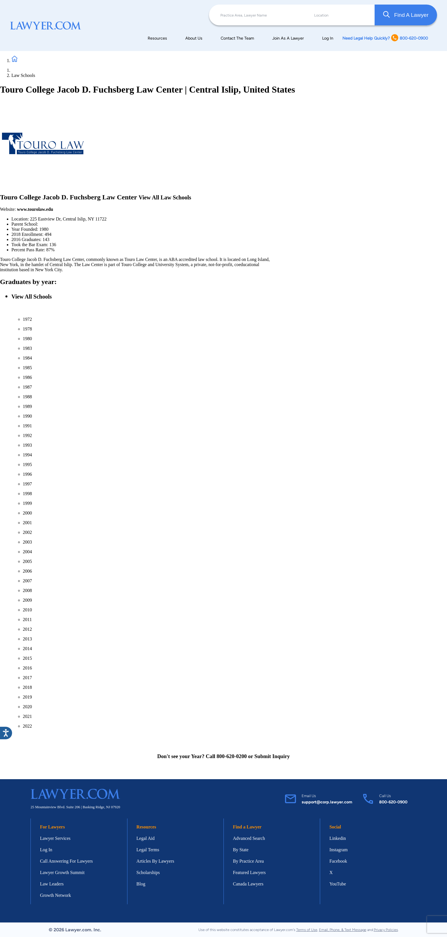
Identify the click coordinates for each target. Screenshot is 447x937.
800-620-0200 (232, 756)
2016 (27, 668)
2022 (27, 726)
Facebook (338, 861)
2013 (27, 638)
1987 (27, 387)
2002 (27, 532)
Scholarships (148, 872)
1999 (27, 503)
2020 (27, 706)
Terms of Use (306, 930)
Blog (141, 883)
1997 (27, 483)
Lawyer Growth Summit (62, 872)
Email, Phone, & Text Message (342, 930)
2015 (27, 658)
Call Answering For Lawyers (66, 861)
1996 (27, 474)
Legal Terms (148, 849)
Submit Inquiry (272, 756)
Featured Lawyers (249, 872)
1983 (27, 348)
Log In (327, 38)
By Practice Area (248, 861)
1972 (27, 319)
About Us (193, 38)
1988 (27, 396)
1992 (27, 435)
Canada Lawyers (248, 883)
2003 (27, 542)
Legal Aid (146, 838)
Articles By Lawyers (155, 861)
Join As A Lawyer (288, 38)
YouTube (337, 883)
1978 (27, 328)
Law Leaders (52, 883)
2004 (27, 551)
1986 (27, 377)
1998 (27, 493)
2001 (27, 522)
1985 (27, 367)
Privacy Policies (386, 930)
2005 (27, 561)
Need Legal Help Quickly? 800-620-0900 (385, 38)
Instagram (338, 849)
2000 (27, 513)
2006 (27, 571)
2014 (27, 648)
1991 (27, 425)
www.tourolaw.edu (35, 209)
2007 (27, 580)
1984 (27, 358)
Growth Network (55, 895)
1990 (27, 416)
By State (241, 849)
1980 (27, 338)
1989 (27, 406)
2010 (27, 609)
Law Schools (23, 75)
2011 (27, 619)
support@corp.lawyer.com (327, 802)
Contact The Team (237, 38)
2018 (27, 687)
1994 (27, 454)
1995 (27, 464)
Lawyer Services (55, 838)
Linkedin (337, 838)
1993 (27, 445)
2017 (27, 677)
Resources (157, 38)
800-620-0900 (393, 802)
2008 (27, 590)
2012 (27, 629)
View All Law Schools (165, 197)
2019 (27, 697)
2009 (27, 600)
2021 (27, 716)
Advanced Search (249, 838)
